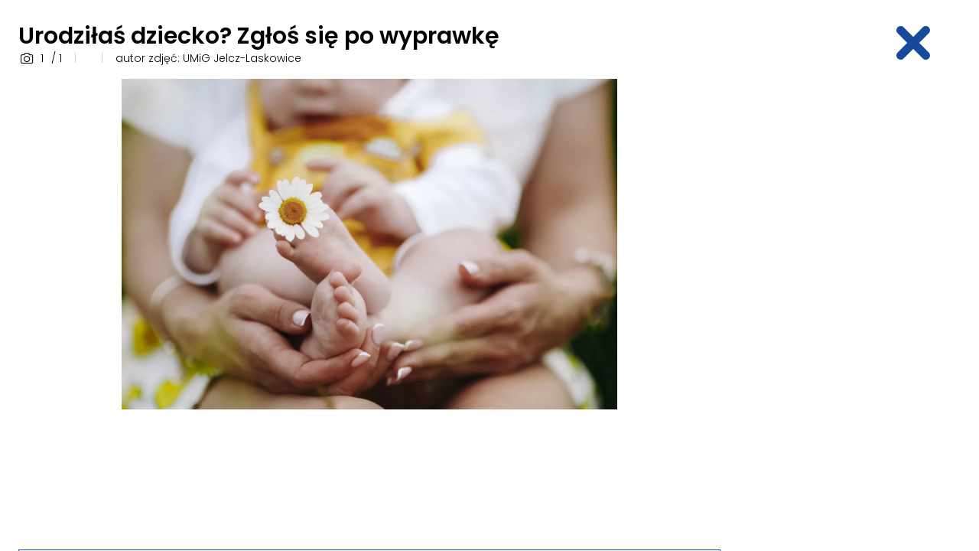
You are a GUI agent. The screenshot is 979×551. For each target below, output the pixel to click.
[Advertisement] (853, 308)
